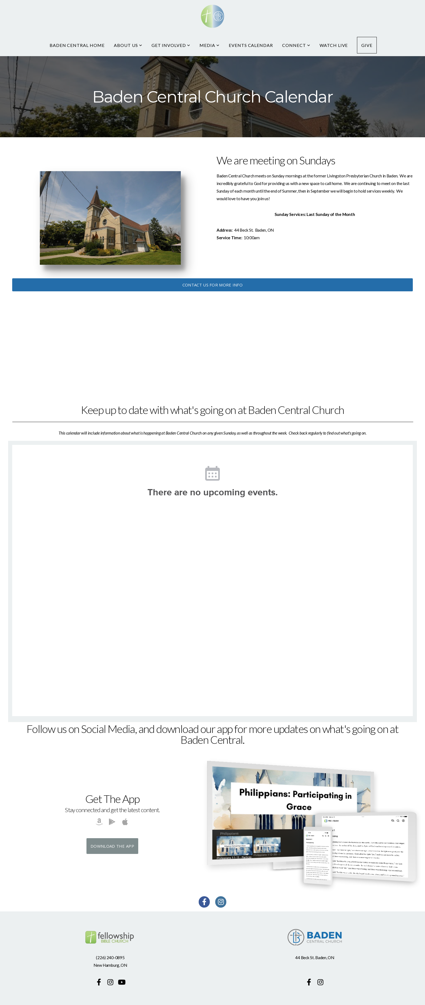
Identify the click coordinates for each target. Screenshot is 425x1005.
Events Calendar (251, 45)
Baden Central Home (77, 45)
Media (209, 45)
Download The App (112, 846)
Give (366, 45)
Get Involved (171, 45)
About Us (128, 45)
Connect (296, 45)
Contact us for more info (212, 285)
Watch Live (334, 45)
